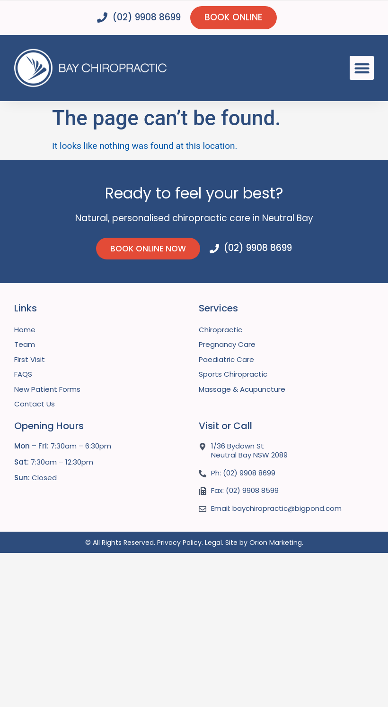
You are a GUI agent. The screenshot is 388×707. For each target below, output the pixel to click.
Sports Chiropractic (233, 374)
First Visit (29, 359)
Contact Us (34, 404)
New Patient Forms (47, 389)
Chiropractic (220, 330)
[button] (362, 68)
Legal (213, 542)
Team (24, 344)
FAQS (23, 374)
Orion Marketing (275, 542)
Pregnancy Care (227, 344)
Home (24, 330)
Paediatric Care (226, 359)
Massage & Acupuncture (242, 389)
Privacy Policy (179, 542)
